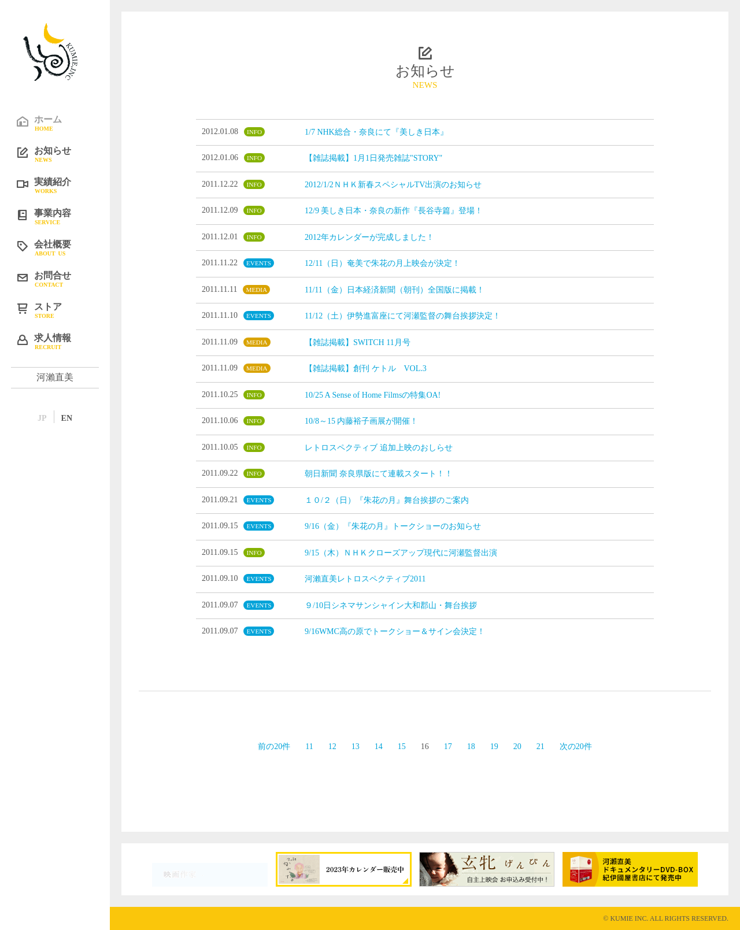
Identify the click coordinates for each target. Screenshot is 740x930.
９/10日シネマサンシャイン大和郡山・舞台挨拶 (391, 605)
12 (332, 746)
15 (402, 746)
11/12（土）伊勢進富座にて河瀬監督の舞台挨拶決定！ (403, 316)
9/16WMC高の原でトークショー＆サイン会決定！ (395, 631)
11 (309, 746)
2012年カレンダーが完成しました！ (369, 237)
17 (448, 746)
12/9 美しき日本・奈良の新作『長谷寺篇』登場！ (394, 210)
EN (66, 418)
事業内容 (64, 216)
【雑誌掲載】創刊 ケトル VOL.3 (366, 368)
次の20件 (576, 746)
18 (471, 746)
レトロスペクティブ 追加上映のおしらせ (379, 447)
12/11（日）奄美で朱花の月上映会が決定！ (382, 263)
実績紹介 (64, 185)
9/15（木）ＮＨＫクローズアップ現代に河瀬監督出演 (401, 553)
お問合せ (64, 278)
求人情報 (64, 341)
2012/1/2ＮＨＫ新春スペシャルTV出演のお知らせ (393, 184)
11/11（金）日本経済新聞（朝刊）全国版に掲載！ (394, 290)
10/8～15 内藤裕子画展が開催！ (361, 421)
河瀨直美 (54, 377)
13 (356, 746)
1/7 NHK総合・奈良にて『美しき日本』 (376, 132)
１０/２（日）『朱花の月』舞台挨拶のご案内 (387, 500)
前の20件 (274, 746)
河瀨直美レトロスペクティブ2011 (365, 579)
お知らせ (64, 153)
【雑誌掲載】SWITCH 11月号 (357, 342)
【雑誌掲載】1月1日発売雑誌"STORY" (373, 158)
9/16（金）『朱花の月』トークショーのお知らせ (393, 526)
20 (517, 746)
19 (494, 746)
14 (379, 746)
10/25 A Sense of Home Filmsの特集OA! (373, 395)
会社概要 (64, 247)
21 (540, 746)
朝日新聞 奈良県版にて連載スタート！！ (379, 473)
